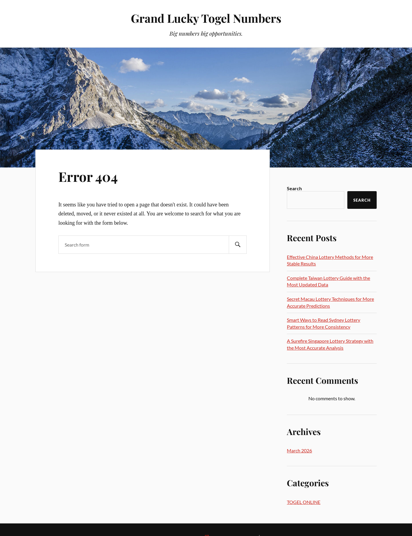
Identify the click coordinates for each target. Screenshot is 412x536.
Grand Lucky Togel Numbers (206, 18)
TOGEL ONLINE (303, 502)
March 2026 (299, 450)
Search (294, 188)
